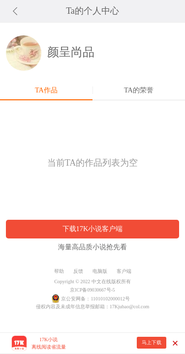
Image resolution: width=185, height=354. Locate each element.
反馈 (78, 271)
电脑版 (99, 271)
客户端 (124, 271)
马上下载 (151, 342)
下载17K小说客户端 (92, 229)
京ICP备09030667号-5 (92, 290)
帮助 (59, 271)
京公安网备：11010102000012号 (95, 298)
